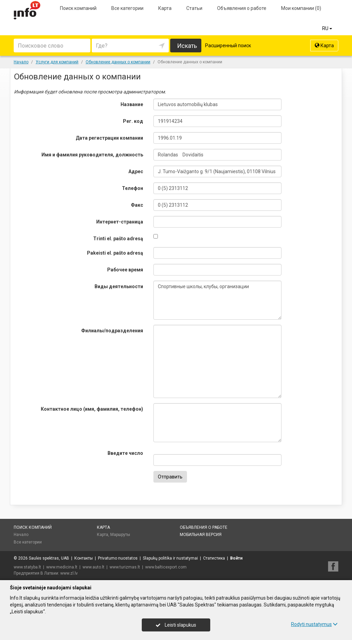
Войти (236, 558)
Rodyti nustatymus (314, 624)
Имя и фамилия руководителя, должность (92, 154)
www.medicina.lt (61, 567)
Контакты (83, 558)
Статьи (194, 8)
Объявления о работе (241, 8)
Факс (137, 205)
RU (327, 28)
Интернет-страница (119, 222)
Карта (165, 8)
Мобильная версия (201, 534)
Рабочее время (125, 269)
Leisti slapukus (176, 625)
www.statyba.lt (27, 567)
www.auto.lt (93, 567)
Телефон (132, 188)
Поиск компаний (78, 8)
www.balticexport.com (166, 567)
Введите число (125, 453)
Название (132, 104)
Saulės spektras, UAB (49, 558)
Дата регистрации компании (109, 138)
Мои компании (301, 8)
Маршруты (120, 534)
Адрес (135, 171)
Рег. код (133, 121)
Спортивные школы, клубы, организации (217, 300)
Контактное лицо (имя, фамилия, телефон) (92, 409)
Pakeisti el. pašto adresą (115, 253)
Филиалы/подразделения (112, 330)
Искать (187, 45)
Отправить (170, 476)
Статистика (214, 558)
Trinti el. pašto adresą (118, 238)
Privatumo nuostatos (118, 558)
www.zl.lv (69, 573)
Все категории (127, 8)
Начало (21, 534)
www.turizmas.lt (125, 567)
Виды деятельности (119, 286)
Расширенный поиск (228, 45)
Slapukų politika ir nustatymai (170, 558)
